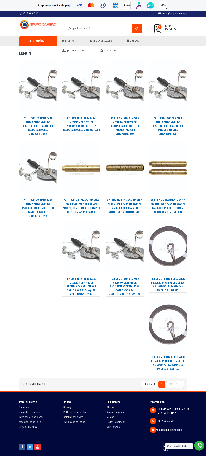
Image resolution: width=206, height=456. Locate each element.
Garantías (24, 407)
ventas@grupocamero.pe (172, 13)
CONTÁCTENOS (110, 50)
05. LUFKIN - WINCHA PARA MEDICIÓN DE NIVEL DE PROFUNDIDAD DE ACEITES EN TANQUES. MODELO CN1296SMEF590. (38, 208)
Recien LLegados (115, 412)
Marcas (110, 417)
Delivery (67, 407)
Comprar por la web (73, 417)
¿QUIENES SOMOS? (74, 50)
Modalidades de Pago (30, 422)
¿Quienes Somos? (116, 422)
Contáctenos (113, 427)
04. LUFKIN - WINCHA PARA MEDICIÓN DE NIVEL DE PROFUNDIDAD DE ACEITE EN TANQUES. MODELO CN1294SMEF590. (168, 126)
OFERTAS (68, 40)
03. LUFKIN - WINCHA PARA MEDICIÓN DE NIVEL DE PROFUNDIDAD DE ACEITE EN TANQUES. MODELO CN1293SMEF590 (125, 126)
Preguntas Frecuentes (30, 412)
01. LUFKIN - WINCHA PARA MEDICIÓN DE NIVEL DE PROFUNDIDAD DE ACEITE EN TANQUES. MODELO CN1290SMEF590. (38, 126)
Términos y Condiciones (31, 417)
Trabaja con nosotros (74, 422)
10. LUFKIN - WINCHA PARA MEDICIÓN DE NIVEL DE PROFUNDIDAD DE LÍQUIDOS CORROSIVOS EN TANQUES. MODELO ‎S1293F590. (124, 286)
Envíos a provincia (28, 427)
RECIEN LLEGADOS (101, 40)
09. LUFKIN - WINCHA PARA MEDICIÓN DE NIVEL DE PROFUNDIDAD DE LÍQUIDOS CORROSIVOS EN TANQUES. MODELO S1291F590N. (81, 286)
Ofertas (110, 407)
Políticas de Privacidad (74, 412)
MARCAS (133, 40)
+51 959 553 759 (30, 13)
